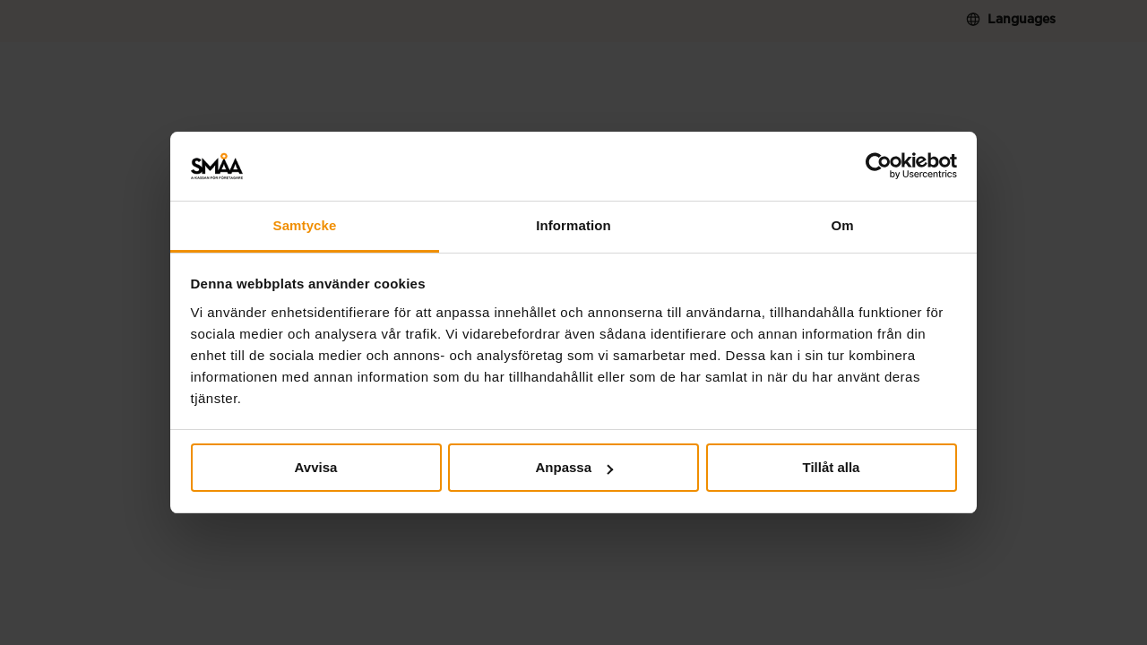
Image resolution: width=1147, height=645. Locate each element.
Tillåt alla (831, 467)
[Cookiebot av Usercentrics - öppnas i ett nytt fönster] (878, 166)
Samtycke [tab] (305, 225)
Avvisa (316, 467)
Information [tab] (573, 225)
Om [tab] (842, 225)
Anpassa (574, 467)
